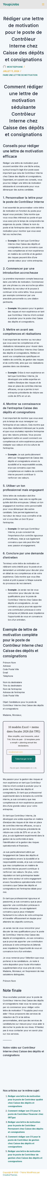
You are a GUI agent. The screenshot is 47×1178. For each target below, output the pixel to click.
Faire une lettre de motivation (20, 75)
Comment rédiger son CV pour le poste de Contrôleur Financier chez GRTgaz (25, 1114)
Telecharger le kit (23, 759)
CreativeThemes (10, 1175)
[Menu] (43, 4)
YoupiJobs (11, 4)
